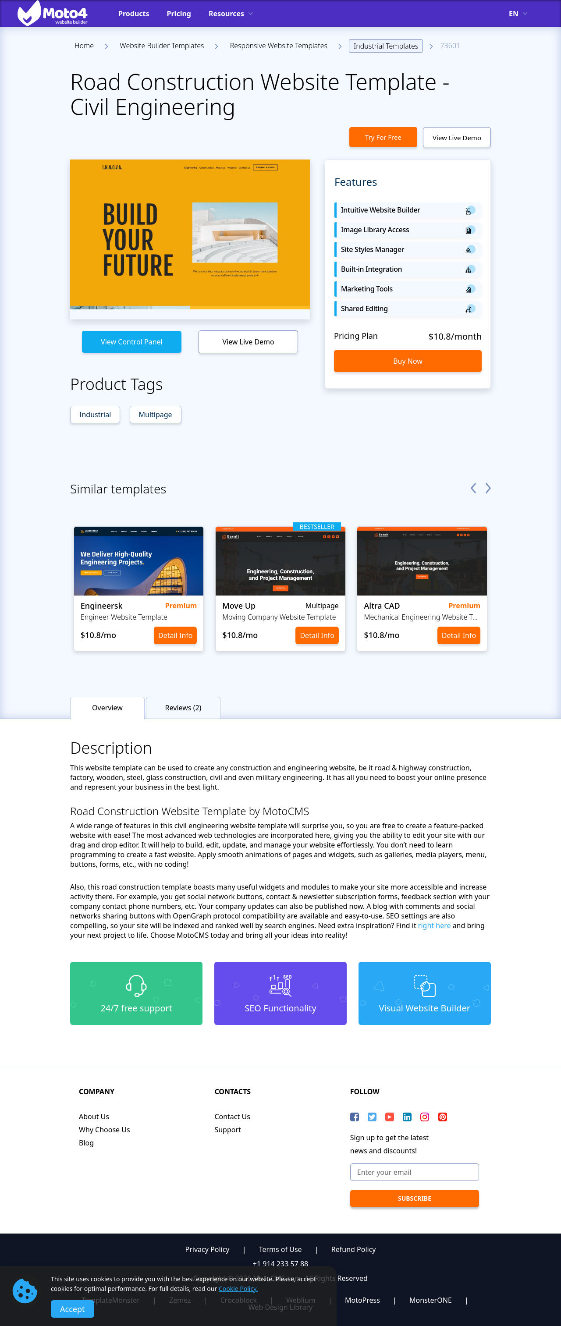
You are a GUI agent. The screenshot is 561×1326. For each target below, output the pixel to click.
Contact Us (232, 1116)
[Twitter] (372, 1117)
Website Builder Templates (162, 45)
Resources (226, 13)
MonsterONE (430, 1300)
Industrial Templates (386, 46)
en (513, 13)
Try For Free (383, 137)
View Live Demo (457, 137)
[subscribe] (414, 1198)
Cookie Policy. (238, 1288)
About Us (94, 1116)
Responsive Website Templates (278, 45)
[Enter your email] (414, 1172)
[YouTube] (389, 1117)
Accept (72, 1309)
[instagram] (424, 1117)
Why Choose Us (104, 1130)
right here (434, 925)
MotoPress (362, 1300)
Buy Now (408, 361)
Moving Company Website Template (279, 617)
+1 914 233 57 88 (280, 1264)
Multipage (155, 414)
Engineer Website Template (124, 617)
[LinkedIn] (407, 1117)
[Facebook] (354, 1117)
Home (84, 45)
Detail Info (175, 635)
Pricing (179, 13)
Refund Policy (353, 1249)
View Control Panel (132, 342)
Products (133, 13)
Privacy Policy (207, 1249)
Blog (86, 1143)
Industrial (95, 414)
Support (227, 1130)
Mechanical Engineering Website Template (422, 617)
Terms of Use (280, 1249)
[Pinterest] (442, 1117)
